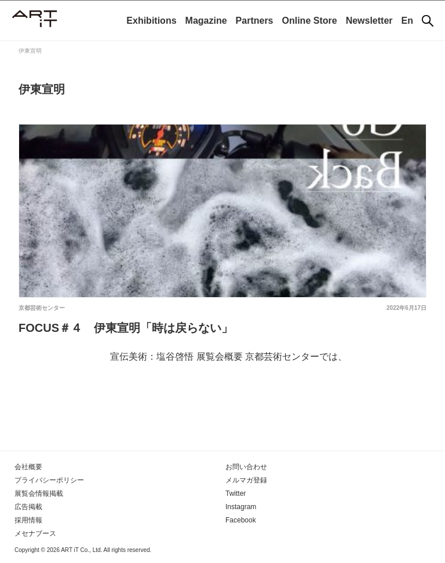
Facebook (240, 520)
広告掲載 (28, 507)
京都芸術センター (42, 308)
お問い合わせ (246, 467)
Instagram (240, 507)
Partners (254, 20)
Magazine (206, 20)
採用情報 (28, 520)
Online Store (309, 20)
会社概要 (28, 467)
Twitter (235, 493)
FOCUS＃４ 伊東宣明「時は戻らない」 (126, 327)
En (407, 20)
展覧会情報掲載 (38, 493)
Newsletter (369, 20)
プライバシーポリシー (49, 480)
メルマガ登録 (246, 480)
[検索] (427, 21)
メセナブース (35, 533)
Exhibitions (151, 20)
